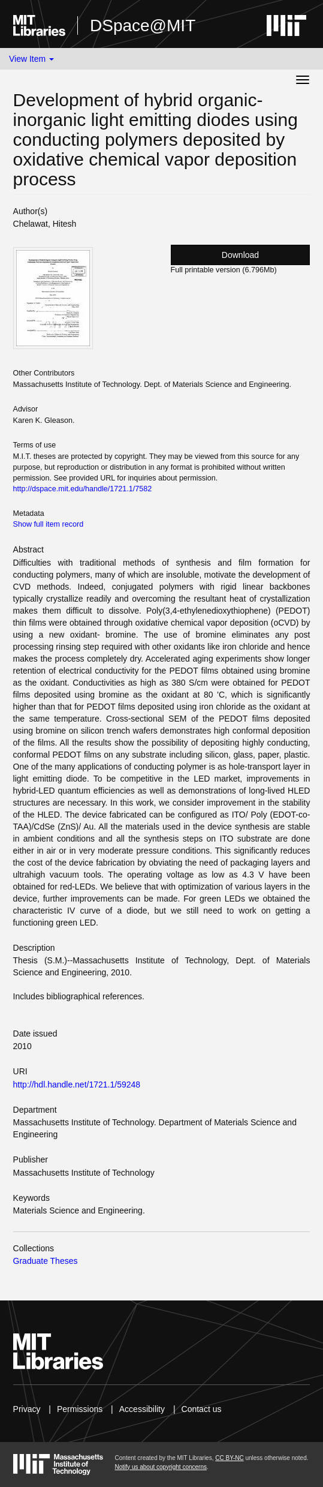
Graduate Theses (45, 1261)
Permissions (79, 1409)
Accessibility (142, 1409)
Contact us (202, 1409)
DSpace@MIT (142, 25)
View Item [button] (31, 59)
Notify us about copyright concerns (161, 1467)
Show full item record (48, 524)
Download (240, 255)
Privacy (27, 1409)
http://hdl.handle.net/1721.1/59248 (77, 1084)
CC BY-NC (229, 1458)
